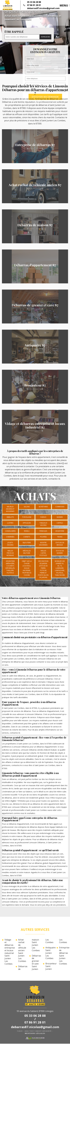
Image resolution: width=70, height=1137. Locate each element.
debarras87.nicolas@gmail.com (43, 8)
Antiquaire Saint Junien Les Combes (49, 953)
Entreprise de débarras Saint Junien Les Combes (63, 955)
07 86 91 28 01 (34, 5)
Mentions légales (35, 1033)
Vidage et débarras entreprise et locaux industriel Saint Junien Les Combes (9, 951)
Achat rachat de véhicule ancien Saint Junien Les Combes (22, 950)
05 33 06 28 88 (34, 2)
